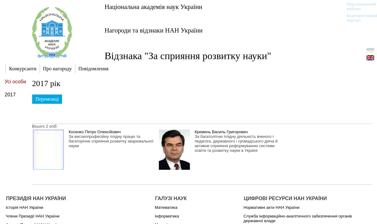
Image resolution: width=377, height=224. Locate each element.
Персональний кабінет (358, 6)
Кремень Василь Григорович (221, 132)
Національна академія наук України (153, 6)
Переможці (47, 99)
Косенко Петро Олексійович (95, 132)
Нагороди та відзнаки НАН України (154, 30)
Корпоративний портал (358, 18)
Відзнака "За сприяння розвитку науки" (188, 55)
